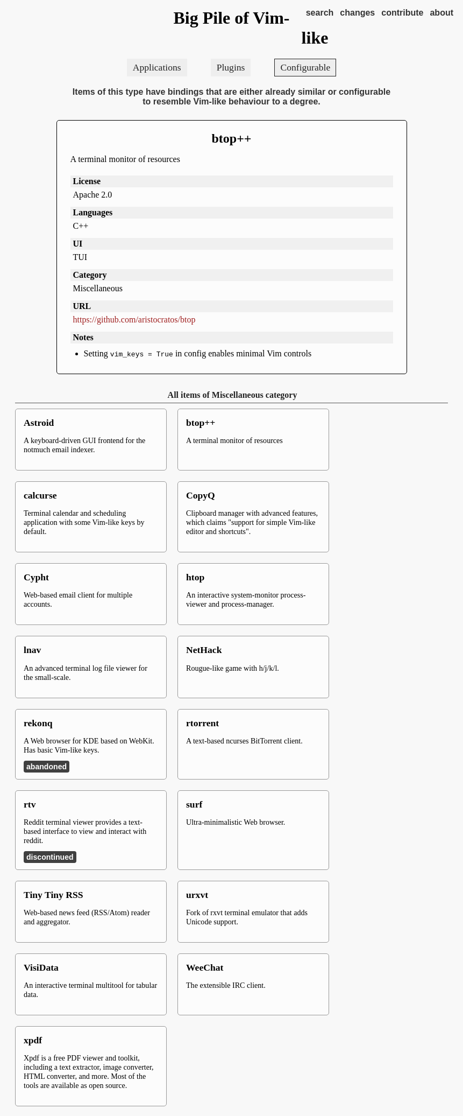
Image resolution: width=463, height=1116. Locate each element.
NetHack (204, 649)
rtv (29, 804)
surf (194, 804)
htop (195, 577)
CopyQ (200, 495)
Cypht (36, 577)
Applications (157, 67)
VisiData (41, 967)
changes (357, 12)
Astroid (39, 422)
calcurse (40, 495)
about (441, 12)
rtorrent (202, 723)
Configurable (305, 67)
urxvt (197, 894)
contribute (402, 12)
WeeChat (204, 967)
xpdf (33, 1040)
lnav (32, 649)
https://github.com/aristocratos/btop (134, 319)
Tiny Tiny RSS (53, 894)
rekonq (38, 723)
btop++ (231, 138)
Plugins (231, 67)
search (320, 12)
